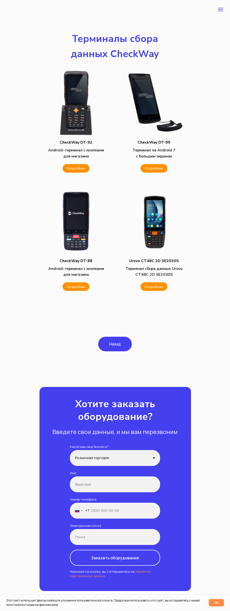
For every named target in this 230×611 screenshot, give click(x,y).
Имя (73, 473)
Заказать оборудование (115, 558)
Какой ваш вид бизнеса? (89, 446)
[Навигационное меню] (220, 9)
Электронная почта (85, 525)
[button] (76, 142)
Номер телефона (83, 499)
